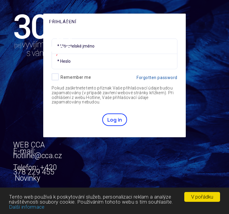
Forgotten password (157, 77)
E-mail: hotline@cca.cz (37, 161)
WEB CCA (29, 144)
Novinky (27, 178)
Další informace (27, 207)
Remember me (76, 77)
